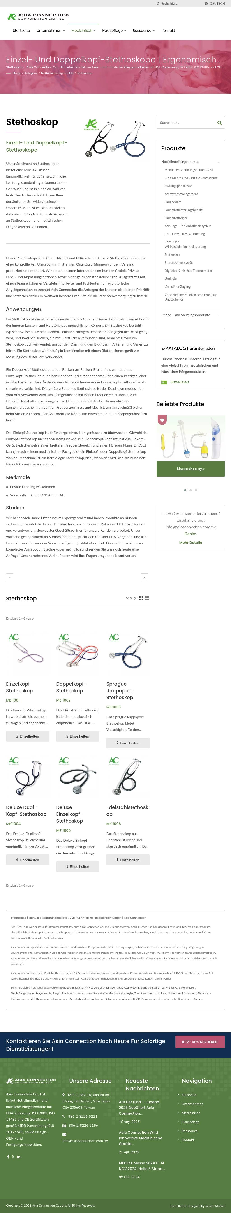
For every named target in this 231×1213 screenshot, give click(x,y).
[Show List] (147, 598)
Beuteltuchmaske (69, 987)
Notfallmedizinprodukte (57, 73)
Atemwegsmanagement (181, 194)
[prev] (9, 577)
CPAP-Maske (140, 999)
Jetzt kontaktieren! (200, 1042)
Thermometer (44, 999)
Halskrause (174, 993)
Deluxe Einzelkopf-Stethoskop (69, 814)
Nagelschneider (79, 999)
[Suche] (158, 3)
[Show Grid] (141, 598)
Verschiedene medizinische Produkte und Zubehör (191, 297)
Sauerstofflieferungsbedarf (184, 210)
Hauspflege (114, 30)
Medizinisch (83, 30)
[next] (144, 577)
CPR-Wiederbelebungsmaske (98, 987)
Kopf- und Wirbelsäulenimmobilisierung (185, 244)
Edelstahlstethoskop (127, 810)
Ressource (144, 30)
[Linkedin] (18, 1157)
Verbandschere (157, 993)
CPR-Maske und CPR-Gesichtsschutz (191, 178)
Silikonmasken (187, 987)
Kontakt (168, 30)
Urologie (171, 278)
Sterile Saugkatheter (23, 993)
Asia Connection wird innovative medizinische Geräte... (140, 1138)
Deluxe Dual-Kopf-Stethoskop (26, 810)
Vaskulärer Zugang (178, 287)
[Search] (181, 3)
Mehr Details (190, 542)
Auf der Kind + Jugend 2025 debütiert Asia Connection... (139, 1107)
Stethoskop (84, 73)
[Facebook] (8, 1157)
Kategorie (31, 73)
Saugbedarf (173, 202)
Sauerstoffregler (176, 218)
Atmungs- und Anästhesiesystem (188, 226)
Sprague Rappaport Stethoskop (119, 691)
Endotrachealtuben (149, 987)
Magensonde (43, 993)
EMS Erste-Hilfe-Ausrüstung (185, 234)
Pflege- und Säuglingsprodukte (185, 314)
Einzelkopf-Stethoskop (19, 687)
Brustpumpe (97, 999)
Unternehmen (51, 30)
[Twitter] (13, 1157)
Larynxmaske (169, 987)
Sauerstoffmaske (103, 993)
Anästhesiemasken (81, 993)
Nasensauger (61, 999)
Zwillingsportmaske (178, 186)
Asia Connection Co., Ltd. (49, 1205)
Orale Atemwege (127, 987)
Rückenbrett (189, 993)
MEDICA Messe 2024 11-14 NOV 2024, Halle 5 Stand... (142, 1166)
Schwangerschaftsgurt (118, 999)
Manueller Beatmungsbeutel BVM (189, 170)
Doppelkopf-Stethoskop (71, 687)
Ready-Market (215, 1206)
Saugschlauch (61, 993)
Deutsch (217, 3)
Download (175, 382)
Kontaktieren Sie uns (190, 999)
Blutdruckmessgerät (179, 262)
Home (17, 73)
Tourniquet (140, 993)
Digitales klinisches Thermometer (188, 271)
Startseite (21, 30)
